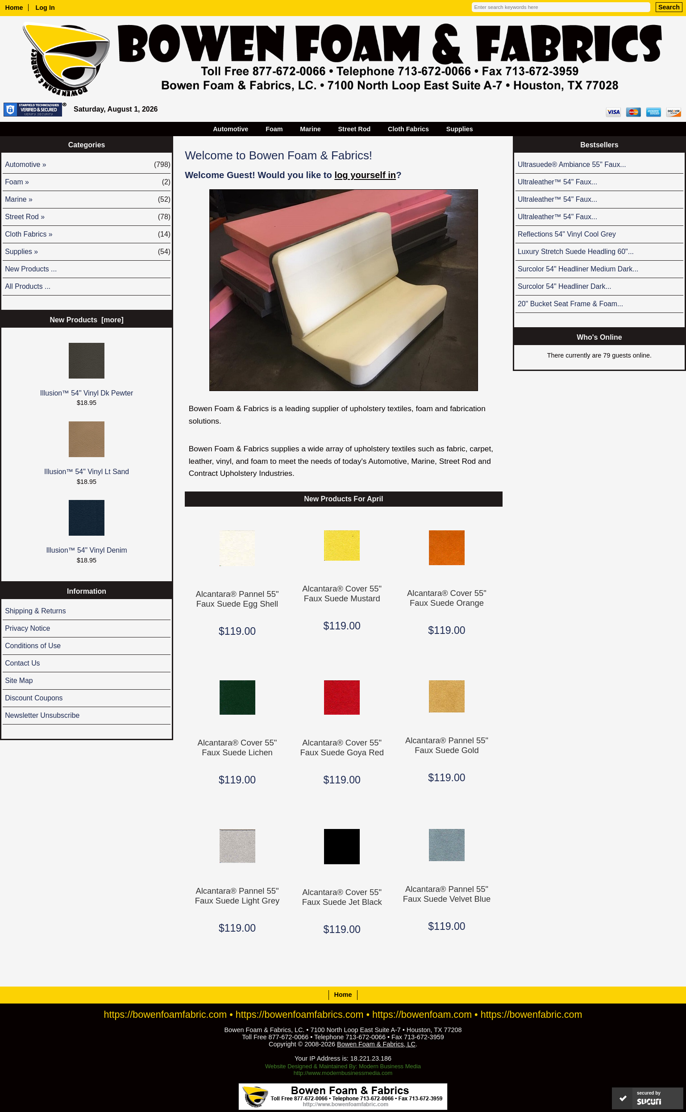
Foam (274, 129)
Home (14, 7)
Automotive (230, 129)
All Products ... (27, 286)
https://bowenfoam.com (422, 1014)
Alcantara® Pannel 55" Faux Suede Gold (446, 745)
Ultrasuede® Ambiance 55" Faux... (572, 164)
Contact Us (22, 663)
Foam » (87, 182)
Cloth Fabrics (408, 129)
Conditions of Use (33, 646)
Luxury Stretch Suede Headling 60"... (576, 251)
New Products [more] (86, 320)
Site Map (19, 680)
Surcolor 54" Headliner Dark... (564, 286)
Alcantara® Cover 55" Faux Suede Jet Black (342, 897)
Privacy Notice (27, 628)
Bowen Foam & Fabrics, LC (376, 1044)
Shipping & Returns (35, 611)
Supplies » (87, 252)
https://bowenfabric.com (531, 1014)
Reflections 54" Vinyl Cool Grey (567, 234)
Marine (310, 129)
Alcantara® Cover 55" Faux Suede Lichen (237, 747)
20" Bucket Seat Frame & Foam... (570, 304)
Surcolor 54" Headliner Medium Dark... (578, 269)
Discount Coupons (33, 698)
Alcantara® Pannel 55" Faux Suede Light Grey (237, 895)
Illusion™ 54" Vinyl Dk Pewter (86, 370)
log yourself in (365, 175)
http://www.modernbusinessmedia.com (343, 1073)
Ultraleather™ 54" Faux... (557, 182)
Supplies (459, 129)
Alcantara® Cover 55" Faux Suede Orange (446, 598)
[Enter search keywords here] (561, 7)
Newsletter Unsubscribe (42, 715)
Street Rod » (87, 217)
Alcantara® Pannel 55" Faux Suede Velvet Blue (447, 894)
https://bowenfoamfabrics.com (300, 1014)
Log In (45, 7)
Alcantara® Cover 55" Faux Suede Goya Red (342, 747)
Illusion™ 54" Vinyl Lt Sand (86, 448)
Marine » (87, 200)
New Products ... (31, 269)
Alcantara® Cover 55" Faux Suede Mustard (342, 593)
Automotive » (87, 165)
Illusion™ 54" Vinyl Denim (86, 527)
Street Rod (354, 129)
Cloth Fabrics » (87, 234)
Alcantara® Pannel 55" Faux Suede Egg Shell (237, 598)
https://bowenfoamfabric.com (165, 1014)
